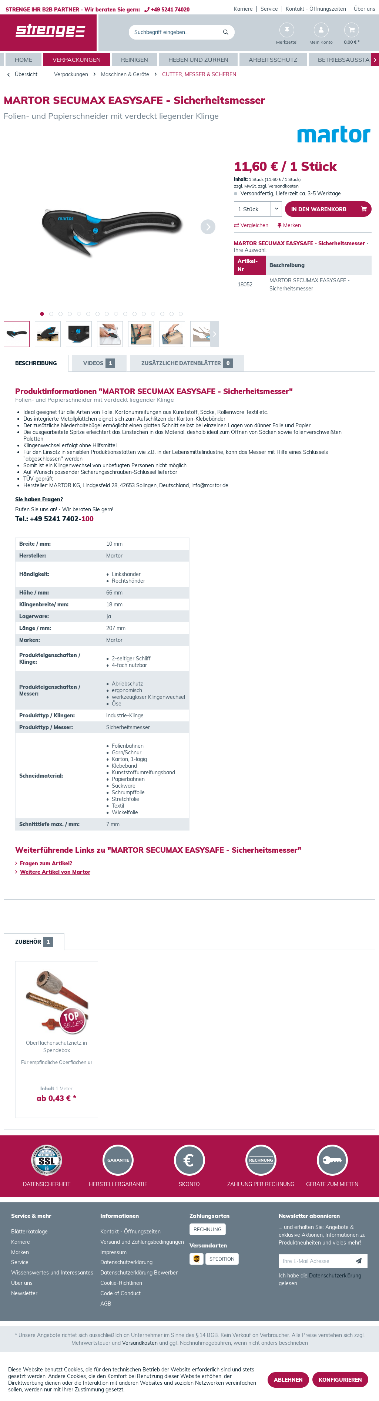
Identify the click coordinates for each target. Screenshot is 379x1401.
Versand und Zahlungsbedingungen (142, 1242)
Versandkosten (140, 1343)
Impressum (113, 1252)
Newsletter (24, 1293)
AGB (105, 1303)
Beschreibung (36, 363)
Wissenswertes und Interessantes (52, 1272)
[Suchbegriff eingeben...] (182, 32)
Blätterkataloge (29, 1231)
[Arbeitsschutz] (274, 59)
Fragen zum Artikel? (43, 863)
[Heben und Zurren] (199, 59)
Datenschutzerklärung (126, 1262)
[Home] (24, 59)
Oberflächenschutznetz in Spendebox (56, 1047)
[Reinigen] (135, 59)
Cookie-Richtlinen (121, 1283)
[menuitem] (243, 9)
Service (269, 9)
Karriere (243, 9)
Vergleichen (251, 225)
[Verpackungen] (77, 59)
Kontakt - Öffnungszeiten (316, 9)
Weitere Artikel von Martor (52, 872)
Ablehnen (288, 1380)
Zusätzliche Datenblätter (187, 363)
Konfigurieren (340, 1380)
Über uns (364, 9)
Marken (20, 1252)
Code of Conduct (120, 1293)
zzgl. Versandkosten (278, 186)
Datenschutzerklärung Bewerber (139, 1272)
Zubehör (34, 942)
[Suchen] (227, 32)
